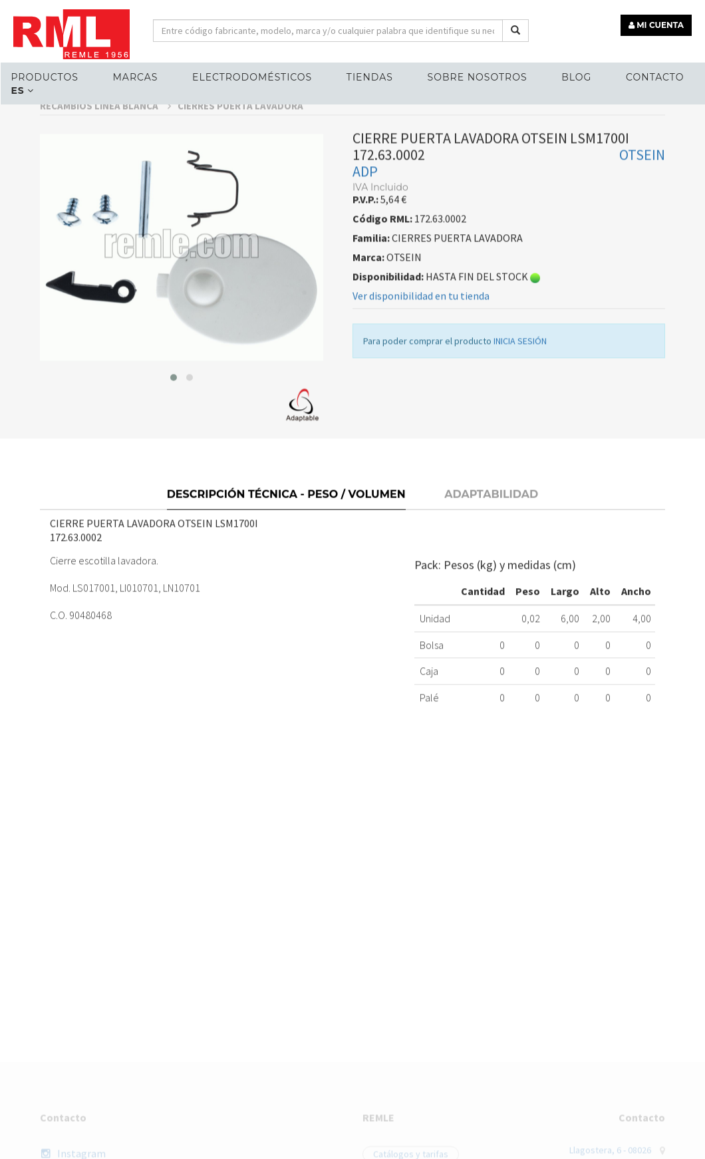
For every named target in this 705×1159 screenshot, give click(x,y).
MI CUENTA (656, 25)
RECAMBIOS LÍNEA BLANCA (105, 126)
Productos (44, 77)
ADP (365, 192)
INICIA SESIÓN (520, 362)
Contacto (655, 77)
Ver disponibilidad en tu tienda (421, 316)
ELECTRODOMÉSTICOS (252, 77)
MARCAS (135, 77)
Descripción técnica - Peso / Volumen (286, 514)
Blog (576, 77)
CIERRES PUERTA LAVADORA (240, 126)
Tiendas (370, 77)
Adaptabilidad (491, 514)
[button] (174, 398)
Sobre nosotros (477, 77)
